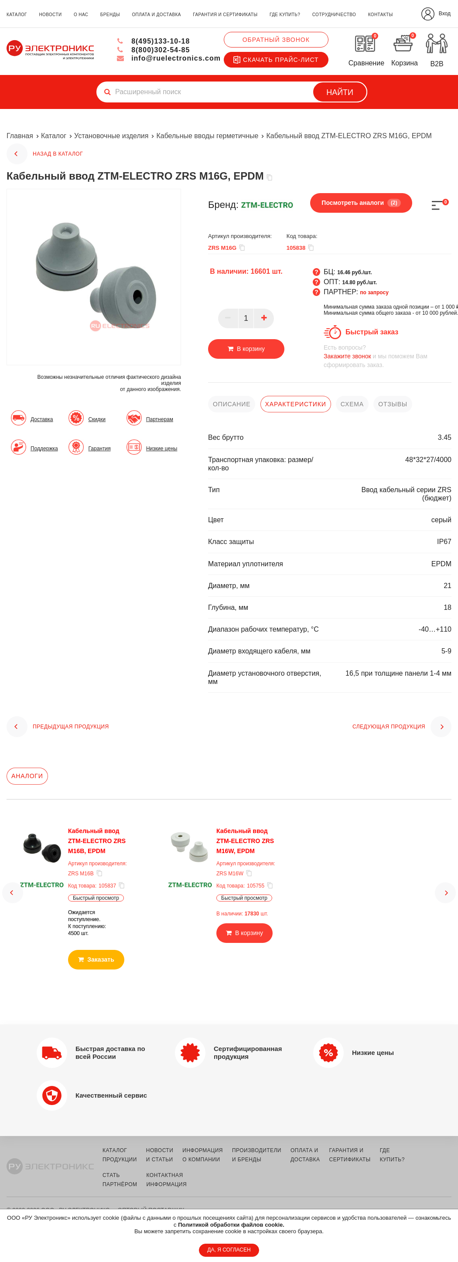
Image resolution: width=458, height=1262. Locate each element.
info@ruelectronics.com (168, 58)
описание (231, 404)
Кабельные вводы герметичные (207, 135)
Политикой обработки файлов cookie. (231, 1224)
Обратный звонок (276, 39)
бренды (110, 14)
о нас (81, 14)
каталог (17, 14)
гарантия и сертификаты (225, 14)
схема (352, 404)
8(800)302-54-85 (153, 50)
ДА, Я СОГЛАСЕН (228, 1250)
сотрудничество (334, 14)
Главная (20, 135)
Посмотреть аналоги (360, 203)
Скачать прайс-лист (276, 60)
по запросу (374, 292)
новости (50, 14)
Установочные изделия (111, 135)
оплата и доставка (156, 14)
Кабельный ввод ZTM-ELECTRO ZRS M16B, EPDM (97, 840)
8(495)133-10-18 (153, 41)
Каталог (53, 135)
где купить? (285, 14)
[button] (12, 884)
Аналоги (27, 775)
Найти (339, 92)
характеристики (295, 404)
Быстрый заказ (371, 332)
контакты (380, 14)
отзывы (392, 404)
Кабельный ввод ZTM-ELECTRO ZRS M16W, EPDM (245, 840)
